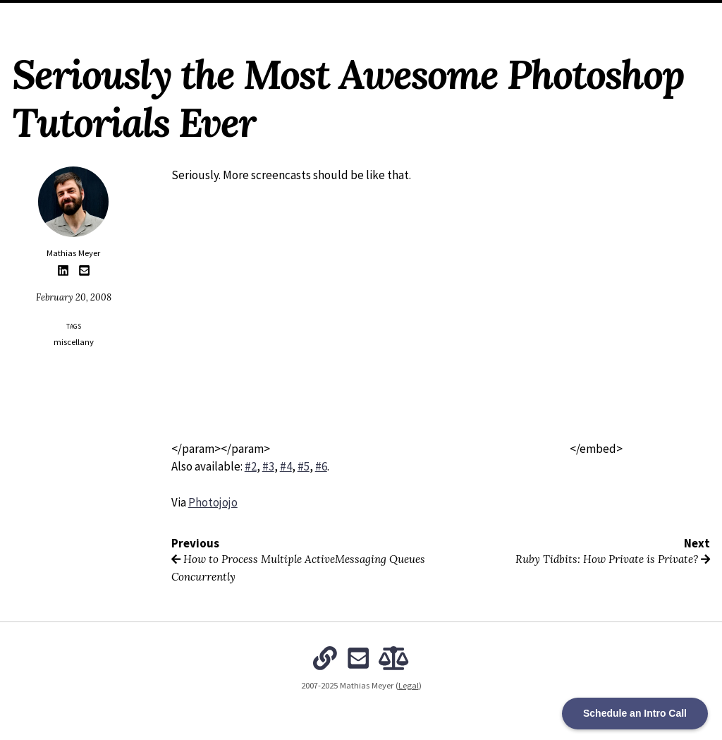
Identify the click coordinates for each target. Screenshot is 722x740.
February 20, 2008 (73, 297)
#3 (268, 466)
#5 (304, 466)
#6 (321, 466)
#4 (286, 466)
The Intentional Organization (405, 13)
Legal (408, 685)
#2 (251, 466)
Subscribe (504, 13)
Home (209, 13)
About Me (255, 13)
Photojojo (213, 502)
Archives (308, 13)
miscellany (74, 341)
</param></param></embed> (397, 448)
